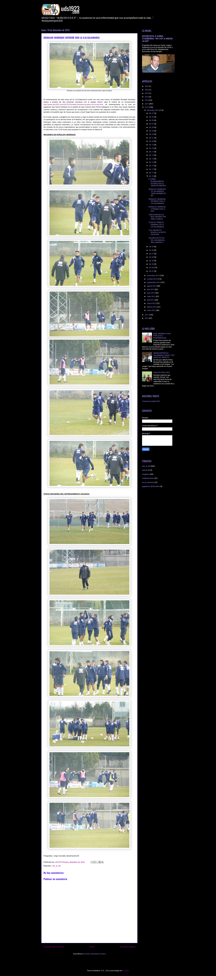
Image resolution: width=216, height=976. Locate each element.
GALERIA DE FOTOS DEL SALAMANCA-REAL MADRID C (157, 240)
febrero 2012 (152, 307)
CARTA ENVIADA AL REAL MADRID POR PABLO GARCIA (157, 217)
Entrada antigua (127, 947)
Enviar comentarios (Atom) (95, 954)
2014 (147, 100)
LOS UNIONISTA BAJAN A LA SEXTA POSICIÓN (157, 232)
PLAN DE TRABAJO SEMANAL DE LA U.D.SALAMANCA (156, 224)
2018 (147, 93)
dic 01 (151, 271)
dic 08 (151, 250)
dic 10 (151, 176)
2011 (147, 315)
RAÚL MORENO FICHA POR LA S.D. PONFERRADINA (162, 336)
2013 (147, 104)
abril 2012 (151, 300)
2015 (147, 97)
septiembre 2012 (153, 282)
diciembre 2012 (153, 110)
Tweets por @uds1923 (151, 401)
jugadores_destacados (151, 486)
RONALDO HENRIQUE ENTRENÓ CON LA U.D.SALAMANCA (157, 201)
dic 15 (151, 159)
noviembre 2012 (153, 275)
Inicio (92, 947)
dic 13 (151, 166)
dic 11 (151, 173)
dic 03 (151, 267)
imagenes (146, 474)
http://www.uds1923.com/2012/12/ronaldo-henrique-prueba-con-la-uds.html (73, 104)
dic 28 (151, 120)
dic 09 (151, 247)
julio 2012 (151, 289)
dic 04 (151, 264)
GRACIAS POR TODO (161, 372)
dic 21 (151, 138)
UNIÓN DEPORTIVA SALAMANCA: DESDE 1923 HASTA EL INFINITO (163, 355)
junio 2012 (151, 293)
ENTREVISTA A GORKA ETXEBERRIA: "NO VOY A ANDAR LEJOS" (157, 38)
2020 (147, 90)
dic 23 (151, 131)
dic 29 (151, 117)
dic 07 (151, 254)
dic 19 (151, 145)
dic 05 (151, 261)
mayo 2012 (151, 296)
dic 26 (151, 127)
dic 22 (151, 134)
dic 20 (151, 141)
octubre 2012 (152, 279)
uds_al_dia (56, 866)
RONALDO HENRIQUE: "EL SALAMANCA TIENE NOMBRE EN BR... (157, 192)
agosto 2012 (152, 286)
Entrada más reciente (54, 947)
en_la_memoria (148, 482)
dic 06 (151, 257)
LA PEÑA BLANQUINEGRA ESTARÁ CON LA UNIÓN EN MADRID (157, 182)
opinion (145, 470)
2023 (147, 86)
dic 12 (151, 169)
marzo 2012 (151, 303)
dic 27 (151, 124)
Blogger (125, 971)
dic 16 (151, 155)
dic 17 (151, 152)
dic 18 (151, 148)
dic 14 (151, 162)
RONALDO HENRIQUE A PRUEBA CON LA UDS (157, 209)
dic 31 (151, 113)
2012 (147, 107)
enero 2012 (151, 310)
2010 (147, 318)
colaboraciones (148, 478)
